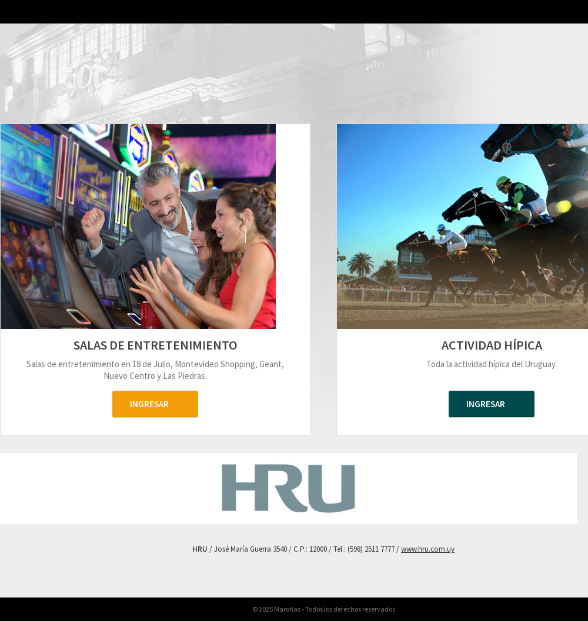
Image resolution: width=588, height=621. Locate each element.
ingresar (149, 403)
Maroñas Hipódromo (492, 88)
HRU (17, 28)
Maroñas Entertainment (155, 86)
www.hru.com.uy (428, 549)
